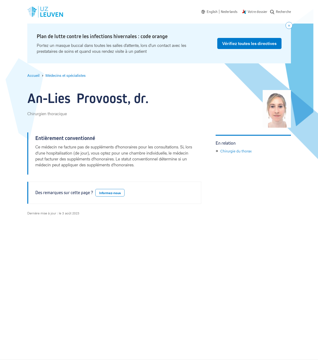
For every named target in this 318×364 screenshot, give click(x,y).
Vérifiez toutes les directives (249, 43)
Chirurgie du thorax (236, 151)
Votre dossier (257, 11)
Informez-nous (110, 192)
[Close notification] (289, 25)
